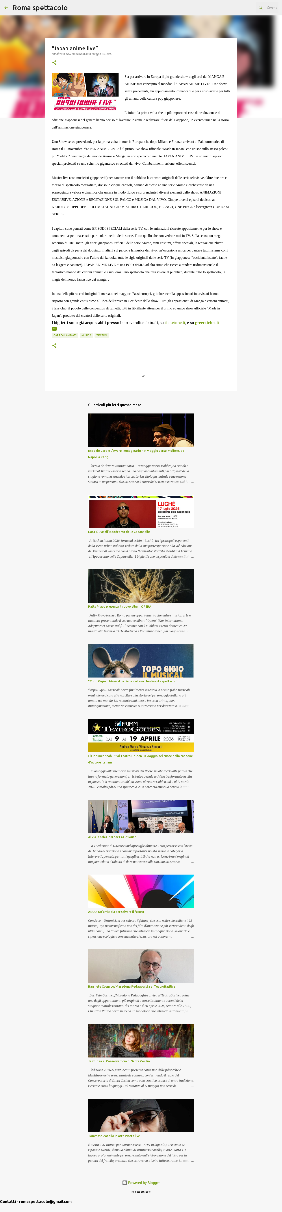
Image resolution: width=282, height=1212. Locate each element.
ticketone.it (175, 322)
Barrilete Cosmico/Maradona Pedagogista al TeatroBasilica (131, 986)
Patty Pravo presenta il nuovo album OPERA (119, 606)
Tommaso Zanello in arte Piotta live (114, 1136)
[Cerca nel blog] (255, 7)
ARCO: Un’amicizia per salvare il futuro (116, 912)
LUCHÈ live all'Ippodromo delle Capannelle (119, 532)
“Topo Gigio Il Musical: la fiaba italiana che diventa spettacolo (133, 681)
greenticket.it (207, 322)
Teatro (101, 335)
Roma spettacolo (40, 7)
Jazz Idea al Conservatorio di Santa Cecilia (119, 1061)
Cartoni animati (65, 335)
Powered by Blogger (141, 1183)
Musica (86, 335)
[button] (54, 63)
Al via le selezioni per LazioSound (112, 837)
